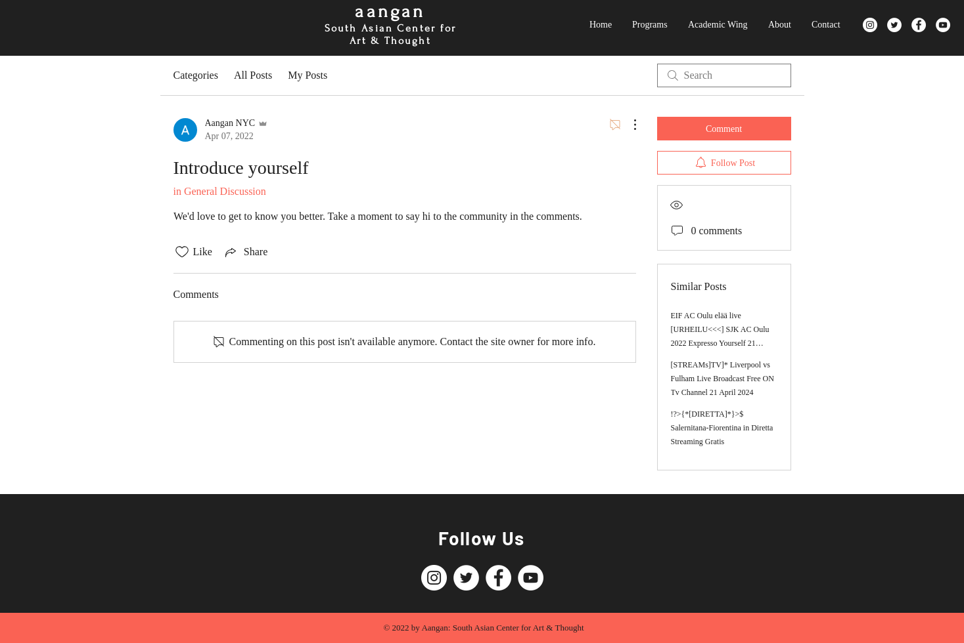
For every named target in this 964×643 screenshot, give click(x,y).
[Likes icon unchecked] (182, 252)
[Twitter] (894, 25)
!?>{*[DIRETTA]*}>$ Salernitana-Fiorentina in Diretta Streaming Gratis (722, 427)
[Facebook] (918, 25)
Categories (195, 75)
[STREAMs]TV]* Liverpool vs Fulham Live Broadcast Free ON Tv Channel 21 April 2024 (722, 378)
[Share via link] (245, 252)
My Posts (307, 75)
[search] (724, 75)
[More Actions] (628, 125)
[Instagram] (870, 25)
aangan (390, 11)
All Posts (253, 75)
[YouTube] (943, 25)
